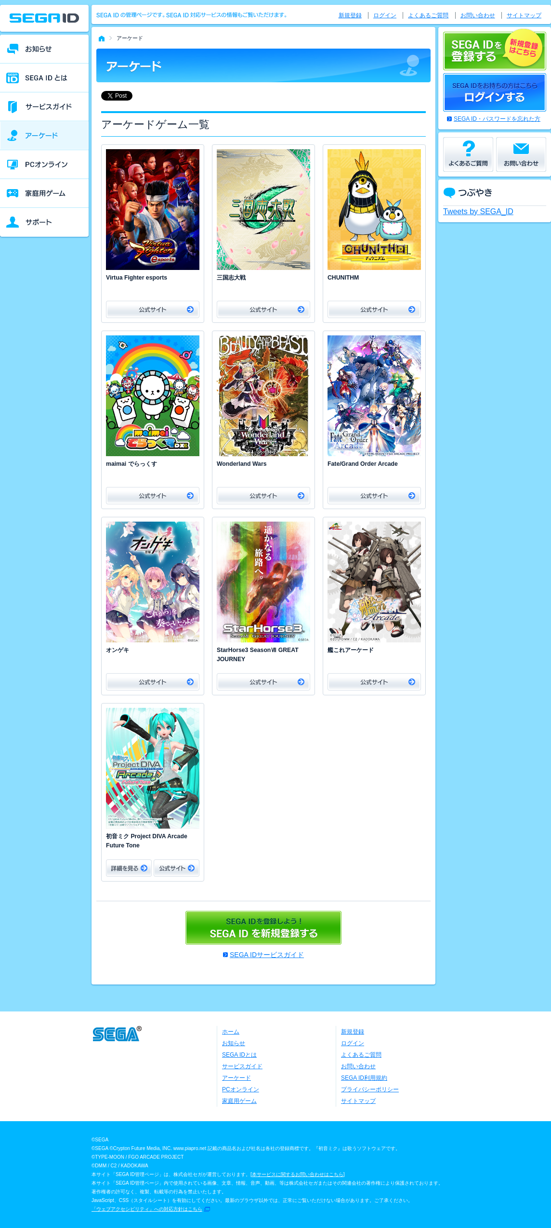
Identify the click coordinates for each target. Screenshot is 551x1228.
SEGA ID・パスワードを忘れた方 (497, 118)
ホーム (230, 1031)
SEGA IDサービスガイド (267, 955)
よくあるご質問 (428, 15)
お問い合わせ (477, 15)
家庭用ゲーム (239, 1101)
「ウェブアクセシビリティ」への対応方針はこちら (147, 1209)
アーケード (236, 1077)
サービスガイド (242, 1066)
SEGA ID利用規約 (364, 1077)
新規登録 (350, 15)
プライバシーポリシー (370, 1089)
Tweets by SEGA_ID (478, 211)
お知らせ (233, 1043)
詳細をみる (129, 868)
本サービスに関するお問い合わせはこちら (297, 1174)
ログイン (384, 15)
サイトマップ (524, 15)
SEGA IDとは (239, 1054)
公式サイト (152, 309)
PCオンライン (240, 1089)
